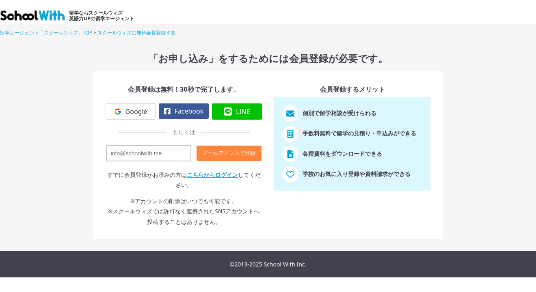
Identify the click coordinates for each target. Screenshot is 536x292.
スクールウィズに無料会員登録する (136, 32)
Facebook (183, 111)
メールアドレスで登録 (229, 153)
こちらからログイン (212, 174)
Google (130, 111)
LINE (237, 111)
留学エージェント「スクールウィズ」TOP (46, 32)
